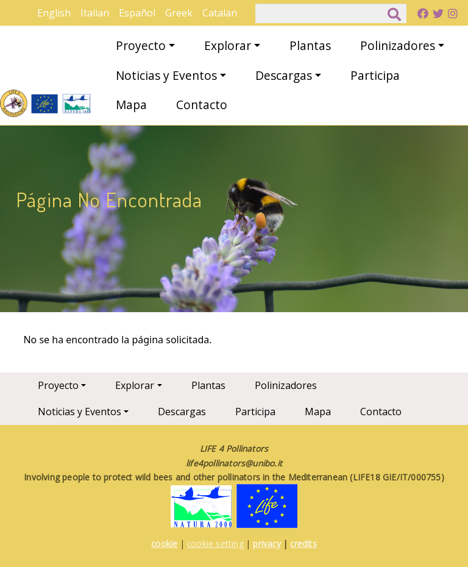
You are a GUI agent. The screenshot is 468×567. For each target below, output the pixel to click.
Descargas (283, 75)
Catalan (219, 13)
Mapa (131, 104)
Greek (179, 13)
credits (303, 543)
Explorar (227, 45)
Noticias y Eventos (166, 75)
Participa (375, 75)
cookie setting (215, 543)
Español (137, 13)
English (54, 13)
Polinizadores (397, 45)
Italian (94, 13)
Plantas (310, 45)
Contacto (201, 104)
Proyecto (141, 45)
